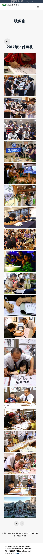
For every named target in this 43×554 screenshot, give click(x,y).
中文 (11, 549)
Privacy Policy (27, 549)
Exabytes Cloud (18, 547)
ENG (16, 549)
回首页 (24, 551)
